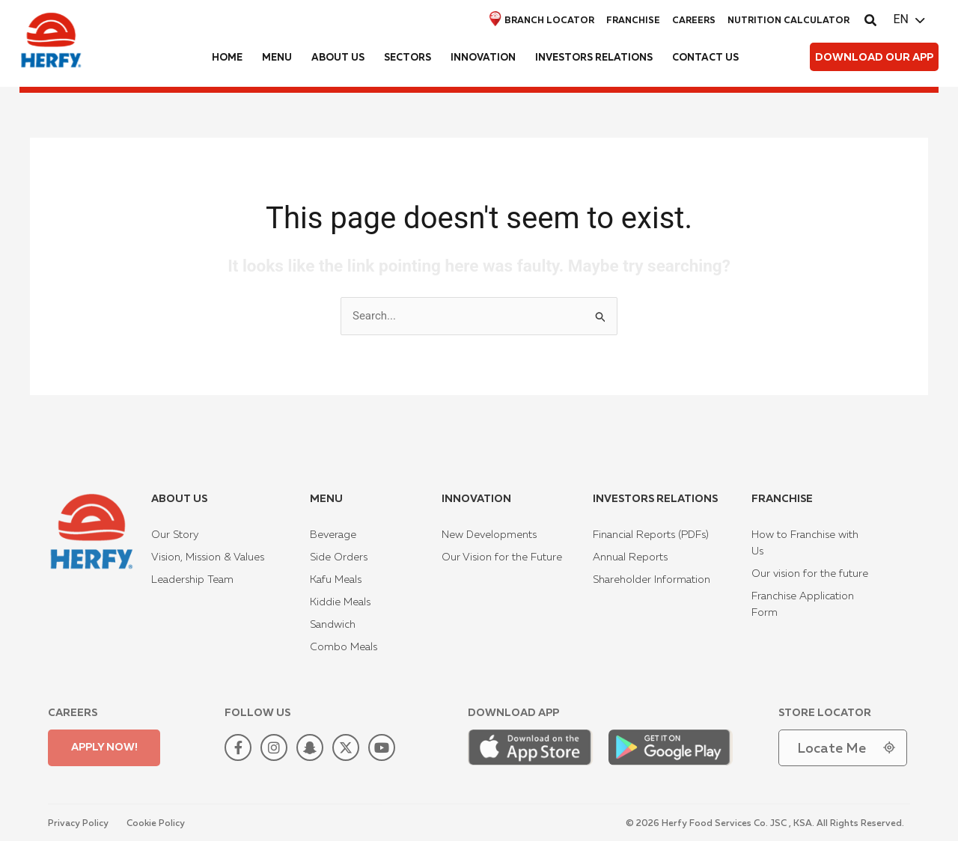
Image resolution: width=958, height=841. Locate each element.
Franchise (633, 20)
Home (227, 58)
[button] (871, 22)
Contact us (705, 58)
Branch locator (541, 19)
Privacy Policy (78, 823)
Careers (694, 20)
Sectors (407, 58)
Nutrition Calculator (788, 20)
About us (337, 58)
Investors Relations (594, 58)
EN (901, 19)
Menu (277, 58)
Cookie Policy (155, 823)
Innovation (483, 58)
